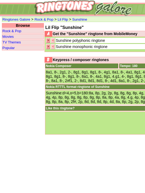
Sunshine (79, 19)
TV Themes (11, 42)
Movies (8, 37)
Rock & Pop (44, 19)
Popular (8, 48)
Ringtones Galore (16, 19)
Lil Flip (63, 19)
